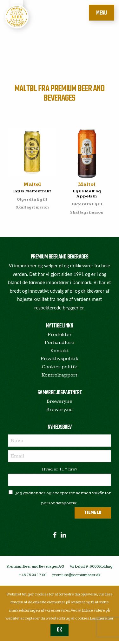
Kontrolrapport (59, 375)
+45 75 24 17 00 (32, 575)
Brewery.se (59, 401)
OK (59, 630)
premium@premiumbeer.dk (76, 575)
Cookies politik (59, 367)
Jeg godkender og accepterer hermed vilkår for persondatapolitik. (60, 498)
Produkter (60, 335)
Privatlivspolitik (59, 359)
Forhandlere (59, 342)
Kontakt (59, 351)
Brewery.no (59, 410)
